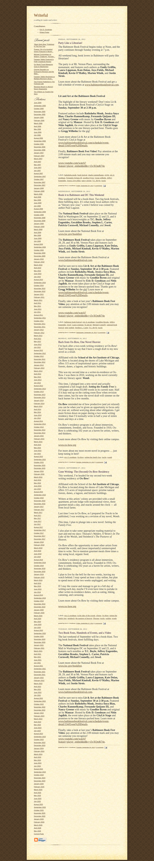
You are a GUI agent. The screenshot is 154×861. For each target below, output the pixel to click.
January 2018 (39, 542)
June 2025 (37, 798)
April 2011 (37, 303)
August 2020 (38, 630)
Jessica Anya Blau (74, 180)
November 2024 (39, 778)
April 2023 (37, 722)
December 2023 (39, 745)
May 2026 (37, 831)
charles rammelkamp (96, 175)
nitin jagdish (69, 328)
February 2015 (39, 439)
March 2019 (38, 580)
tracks (103, 180)
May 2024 (37, 760)
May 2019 (37, 586)
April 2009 (37, 232)
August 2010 (38, 279)
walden (108, 618)
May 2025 (37, 795)
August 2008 (38, 209)
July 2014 (37, 418)
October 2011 (39, 321)
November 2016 (39, 501)
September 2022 (40, 701)
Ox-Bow (80, 457)
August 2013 (38, 386)
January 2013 (39, 365)
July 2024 (37, 766)
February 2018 (39, 545)
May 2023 (37, 725)
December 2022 (39, 710)
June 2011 (37, 309)
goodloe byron (88, 178)
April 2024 (37, 757)
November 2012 (39, 359)
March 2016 (38, 477)
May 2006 (37, 129)
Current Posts (39, 834)
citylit (107, 175)
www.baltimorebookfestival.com (102, 84)
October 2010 (39, 285)
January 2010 (39, 259)
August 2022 (38, 698)
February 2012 (39, 333)
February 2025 (39, 787)
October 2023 (39, 739)
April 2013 (37, 374)
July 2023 (37, 731)
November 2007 (39, 182)
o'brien (98, 615)
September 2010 (40, 282)
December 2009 (39, 256)
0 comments (98, 185)
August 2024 (38, 769)
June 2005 (37, 103)
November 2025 (39, 813)
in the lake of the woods (86, 615)
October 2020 (39, 636)
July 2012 (37, 347)
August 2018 (38, 560)
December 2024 (39, 781)
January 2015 (39, 436)
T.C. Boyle (96, 180)
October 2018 (39, 565)
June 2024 (37, 763)
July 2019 (37, 592)
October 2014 (39, 427)
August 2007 (38, 173)
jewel (69, 325)
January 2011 (39, 294)
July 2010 (37, 277)
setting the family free (93, 457)
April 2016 (37, 480)
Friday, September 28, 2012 (84, 185)
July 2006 (37, 135)
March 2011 (38, 300)
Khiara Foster (44, 32)
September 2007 (40, 176)
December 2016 (39, 504)
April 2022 (37, 686)
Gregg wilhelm (100, 178)
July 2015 (37, 453)
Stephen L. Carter (81, 328)
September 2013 (40, 389)
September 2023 (40, 737)
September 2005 (40, 106)
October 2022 (39, 704)
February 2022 (39, 680)
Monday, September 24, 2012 (85, 462)
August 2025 (38, 804)
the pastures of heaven (83, 618)
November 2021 (39, 672)
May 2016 (37, 483)
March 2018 (38, 548)
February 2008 (39, 191)
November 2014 (39, 430)
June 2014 (37, 415)
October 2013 (39, 391)
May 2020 (37, 621)
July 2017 (37, 524)
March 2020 (38, 616)
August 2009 (38, 244)
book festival (82, 175)
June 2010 (37, 274)
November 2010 (39, 288)
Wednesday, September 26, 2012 (86, 332)
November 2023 (39, 742)
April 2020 (37, 618)
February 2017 (39, 509)
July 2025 (37, 801)
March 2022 (38, 683)
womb (109, 457)
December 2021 (39, 674)
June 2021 (37, 660)
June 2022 (37, 692)
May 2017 (37, 518)
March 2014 (38, 406)
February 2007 (39, 156)
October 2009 (39, 250)
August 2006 (38, 138)
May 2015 (37, 448)
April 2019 (37, 583)
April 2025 (37, 793)
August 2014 (38, 421)
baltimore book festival (73, 322)
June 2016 (37, 486)
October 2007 (39, 179)
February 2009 (39, 226)
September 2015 (40, 459)
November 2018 (39, 568)
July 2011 (37, 312)
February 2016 (39, 474)
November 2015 (39, 465)
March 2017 (38, 512)
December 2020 (39, 642)
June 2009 (37, 238)
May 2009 (37, 235)
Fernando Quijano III (74, 178)
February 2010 (39, 262)
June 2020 (37, 624)
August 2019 (38, 595)
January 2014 (39, 400)
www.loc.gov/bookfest (70, 234)
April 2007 (37, 162)
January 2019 (39, 574)
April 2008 (37, 197)
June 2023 (37, 728)
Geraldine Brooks (102, 322)
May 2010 (37, 271)
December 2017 (39, 539)
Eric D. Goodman (46, 29)
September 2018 (40, 562)
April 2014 (37, 409)
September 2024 (40, 772)
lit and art (88, 325)
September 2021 (40, 669)
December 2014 (39, 433)
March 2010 (38, 265)
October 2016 (39, 498)
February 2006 (39, 120)
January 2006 (39, 117)
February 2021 (39, 648)
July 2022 (37, 695)
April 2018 (37, 551)
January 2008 (39, 188)
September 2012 (40, 353)
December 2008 (39, 221)
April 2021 (37, 654)
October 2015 (39, 462)
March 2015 (38, 442)
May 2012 (37, 341)
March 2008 (38, 194)
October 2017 (39, 533)
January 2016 (39, 471)
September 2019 (40, 598)
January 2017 (39, 506)
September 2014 (40, 424)
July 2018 (37, 557)
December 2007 (39, 185)
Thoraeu (96, 618)
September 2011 (40, 318)
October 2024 (39, 775)
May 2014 (37, 412)
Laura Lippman (78, 325)
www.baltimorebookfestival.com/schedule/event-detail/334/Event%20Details (83, 144)
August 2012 (38, 350)
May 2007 (37, 165)
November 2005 (39, 111)
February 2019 (39, 577)
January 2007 (39, 153)
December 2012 (39, 362)
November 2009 (39, 253)
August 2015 (38, 456)
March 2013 (38, 371)
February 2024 (39, 751)
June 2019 (37, 589)
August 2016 (38, 492)
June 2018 (37, 554)
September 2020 (40, 633)
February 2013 (39, 368)
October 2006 (39, 144)
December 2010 (39, 291)
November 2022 (39, 707)
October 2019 (39, 601)
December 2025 (39, 816)
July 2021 (37, 663)
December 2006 (39, 150)
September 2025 (40, 807)
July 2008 (37, 206)
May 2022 (37, 689)
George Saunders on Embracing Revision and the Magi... (44, 72)
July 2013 (37, 383)
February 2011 (39, 297)
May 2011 (37, 306)
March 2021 (38, 651)
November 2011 (39, 324)
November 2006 (39, 147)
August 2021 (38, 666)
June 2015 (37, 450)
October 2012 (39, 356)
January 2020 (39, 610)
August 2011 (38, 315)
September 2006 (40, 141)
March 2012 (38, 335)
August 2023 (38, 733)
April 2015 (37, 445)
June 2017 (37, 521)
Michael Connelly (99, 325)
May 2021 (37, 657)
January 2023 (39, 713)
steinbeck (71, 618)
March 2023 (38, 719)
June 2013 (37, 380)
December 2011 (39, 327)
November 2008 (39, 218)
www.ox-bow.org (67, 445)
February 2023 (39, 716)
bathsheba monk (70, 175)
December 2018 (39, 571)
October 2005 (39, 108)
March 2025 (38, 789)
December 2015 (39, 468)
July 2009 (37, 241)
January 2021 (39, 645)
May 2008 (37, 200)
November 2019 (39, 604)
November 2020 (39, 639)
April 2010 (37, 268)
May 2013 (37, 377)
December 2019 (39, 607)
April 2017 (37, 515)
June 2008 (37, 203)
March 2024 (38, 754)
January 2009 (39, 223)
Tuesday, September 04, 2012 (85, 747)
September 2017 (40, 530)
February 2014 (39, 403)
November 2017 (39, 536)
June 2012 (37, 344)
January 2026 (39, 819)
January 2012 (39, 330)
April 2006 (37, 126)
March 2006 (38, 123)
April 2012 (37, 338)
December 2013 (39, 397)
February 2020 (39, 613)
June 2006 (37, 132)
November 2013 (39, 394)
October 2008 (39, 215)
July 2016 (37, 489)
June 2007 (37, 167)
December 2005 (39, 114)
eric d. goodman (89, 322)
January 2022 (39, 677)
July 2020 (37, 627)
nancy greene (87, 180)
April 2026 (37, 828)
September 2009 (40, 247)
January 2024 (39, 748)
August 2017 (38, 527)
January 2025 (39, 784)
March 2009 (38, 229)
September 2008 (40, 212)
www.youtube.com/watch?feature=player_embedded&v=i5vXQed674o (81, 164)
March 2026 (38, 825)
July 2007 (37, 170)
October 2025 (39, 810)
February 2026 (39, 822)
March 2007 (38, 159)
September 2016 (40, 495)
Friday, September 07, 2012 (84, 623)
